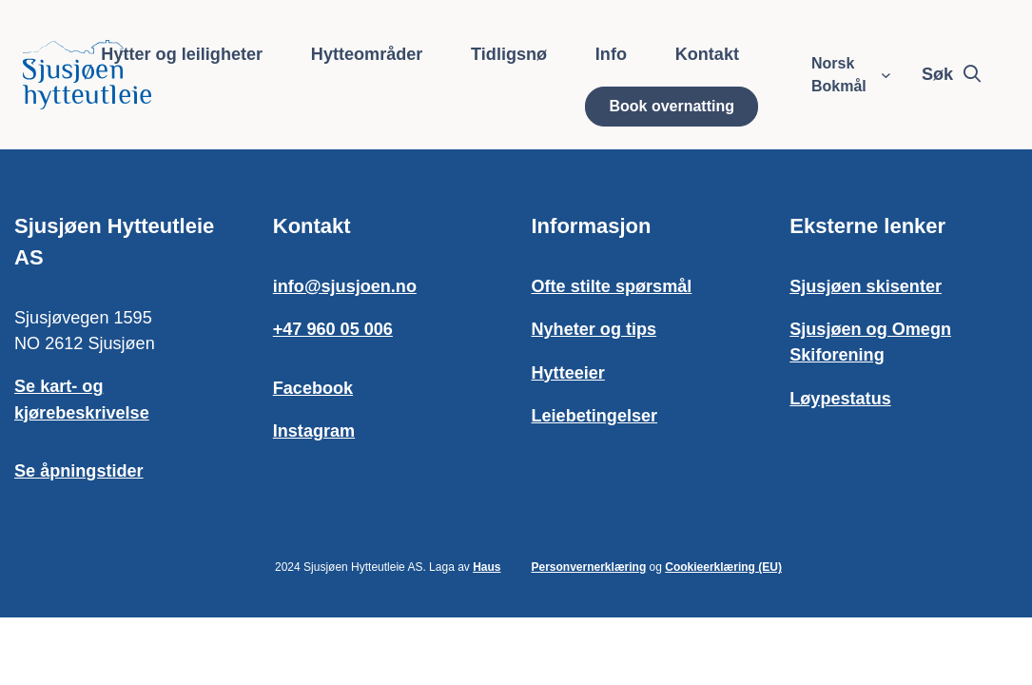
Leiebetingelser (595, 415)
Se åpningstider (79, 470)
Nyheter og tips (594, 329)
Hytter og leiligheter (182, 54)
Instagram (314, 430)
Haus (486, 567)
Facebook (313, 388)
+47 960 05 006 (333, 329)
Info (611, 54)
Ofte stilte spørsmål (612, 286)
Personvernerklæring (589, 567)
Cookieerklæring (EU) (723, 567)
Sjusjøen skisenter (865, 286)
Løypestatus (839, 398)
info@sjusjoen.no (345, 286)
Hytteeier (568, 372)
